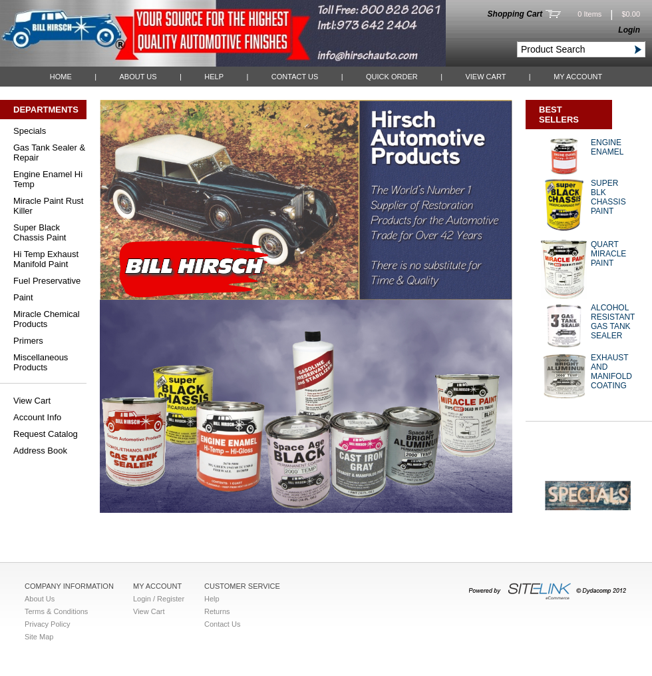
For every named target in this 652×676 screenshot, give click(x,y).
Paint (23, 297)
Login (629, 30)
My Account (578, 77)
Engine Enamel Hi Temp (47, 179)
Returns (217, 611)
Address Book (40, 451)
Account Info (37, 417)
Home (61, 77)
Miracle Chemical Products (46, 319)
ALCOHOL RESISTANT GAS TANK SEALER (613, 321)
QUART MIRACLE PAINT (608, 254)
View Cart (485, 77)
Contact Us (295, 77)
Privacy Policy (47, 624)
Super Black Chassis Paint (39, 232)
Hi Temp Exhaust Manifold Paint (46, 259)
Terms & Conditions (56, 611)
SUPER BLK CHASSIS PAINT (608, 197)
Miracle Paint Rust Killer (48, 206)
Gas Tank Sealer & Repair (49, 153)
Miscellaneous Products (40, 362)
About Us (137, 77)
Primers (28, 341)
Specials (29, 131)
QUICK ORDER (392, 77)
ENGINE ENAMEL (607, 147)
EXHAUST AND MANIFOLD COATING (611, 371)
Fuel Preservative (47, 281)
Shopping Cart (515, 14)
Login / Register (158, 599)
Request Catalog (45, 434)
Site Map (39, 637)
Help (214, 77)
